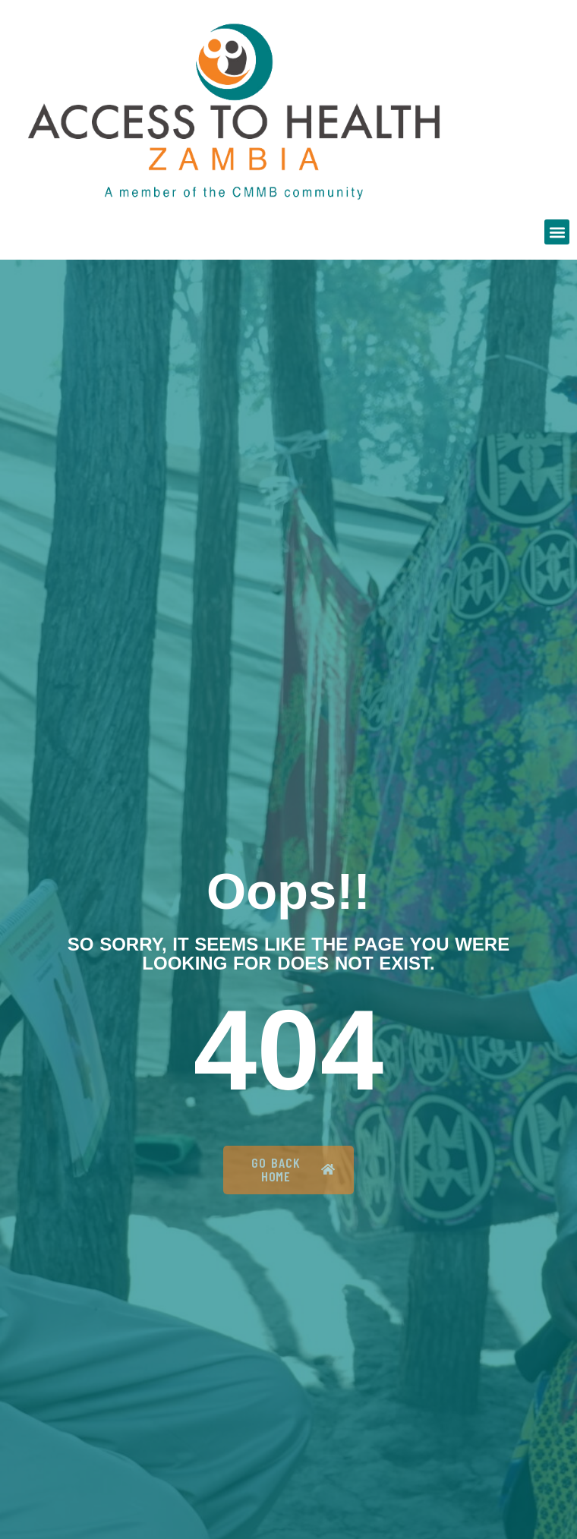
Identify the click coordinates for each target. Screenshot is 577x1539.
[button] (556, 231)
